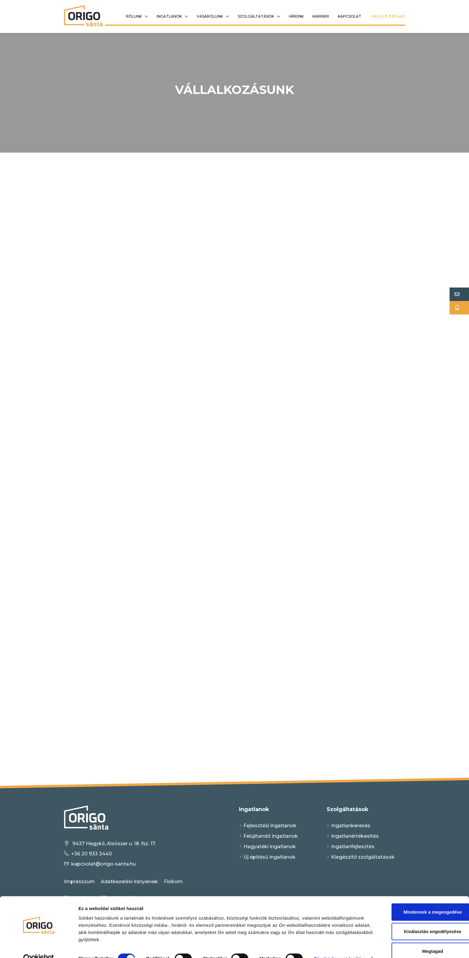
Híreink (296, 16)
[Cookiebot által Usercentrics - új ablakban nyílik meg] (39, 946)
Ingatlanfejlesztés (352, 846)
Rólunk (134, 16)
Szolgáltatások (256, 16)
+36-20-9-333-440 (387, 16)
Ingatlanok (169, 16)
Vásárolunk (210, 16)
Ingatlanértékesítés (355, 836)
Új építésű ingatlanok (269, 857)
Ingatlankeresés (350, 825)
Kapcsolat (349, 16)
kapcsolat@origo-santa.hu (103, 864)
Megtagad (419, 929)
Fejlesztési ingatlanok (269, 825)
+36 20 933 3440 (91, 854)
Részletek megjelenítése (104, 946)
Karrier (321, 16)
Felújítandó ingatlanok (270, 836)
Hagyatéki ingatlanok (269, 846)
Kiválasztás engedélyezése (419, 910)
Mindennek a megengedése (419, 890)
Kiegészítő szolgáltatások (363, 857)
